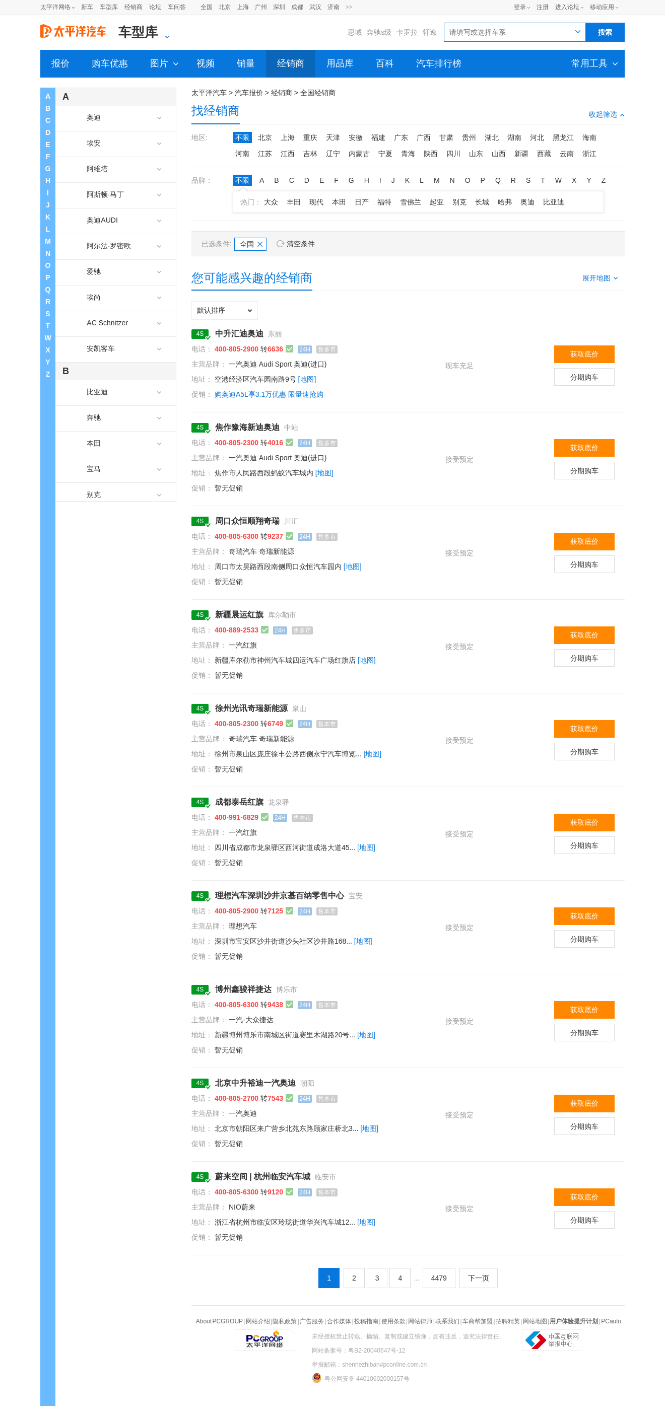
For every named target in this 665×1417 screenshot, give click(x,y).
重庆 (310, 137)
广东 (401, 137)
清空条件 (301, 244)
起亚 (437, 202)
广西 (424, 137)
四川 (453, 154)
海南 (589, 137)
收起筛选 (607, 114)
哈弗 (505, 202)
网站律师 (420, 1321)
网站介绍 (258, 1321)
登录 (520, 7)
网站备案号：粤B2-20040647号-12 (358, 1350)
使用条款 (393, 1321)
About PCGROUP (219, 1321)
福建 (378, 137)
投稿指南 (366, 1321)
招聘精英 (508, 1321)
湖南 (514, 137)
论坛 (155, 7)
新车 (87, 7)
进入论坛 (567, 7)
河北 (537, 137)
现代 (316, 202)
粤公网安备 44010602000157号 (361, 1378)
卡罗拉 (407, 32)
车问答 (177, 7)
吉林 (310, 154)
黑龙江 (563, 137)
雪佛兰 (410, 202)
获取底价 (584, 354)
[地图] (307, 379)
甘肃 (446, 137)
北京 (225, 7)
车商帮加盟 (477, 1321)
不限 (242, 137)
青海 (408, 154)
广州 (261, 7)
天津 (333, 137)
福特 (384, 202)
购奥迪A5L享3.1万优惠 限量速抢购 (269, 394)
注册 (543, 7)
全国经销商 (318, 93)
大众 (271, 202)
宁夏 (385, 154)
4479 (439, 1278)
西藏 (544, 154)
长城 (482, 202)
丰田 (294, 202)
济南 (333, 7)
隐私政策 (285, 1321)
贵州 (469, 137)
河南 (242, 154)
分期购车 (584, 377)
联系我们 (447, 1321)
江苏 (265, 154)
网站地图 (535, 1321)
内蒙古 (359, 154)
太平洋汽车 (209, 93)
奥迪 (527, 202)
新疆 (521, 154)
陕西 (431, 154)
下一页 (478, 1278)
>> (349, 7)
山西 (499, 154)
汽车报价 (249, 93)
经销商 (133, 7)
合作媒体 (339, 1321)
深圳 (279, 7)
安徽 (356, 137)
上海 (243, 7)
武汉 (315, 7)
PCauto (611, 1321)
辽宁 (333, 154)
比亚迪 (553, 202)
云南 (567, 154)
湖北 (492, 137)
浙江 (589, 154)
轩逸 (430, 32)
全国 (207, 7)
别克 (459, 202)
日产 (362, 202)
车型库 (109, 7)
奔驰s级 (379, 32)
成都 (297, 7)
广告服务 (312, 1321)
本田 (339, 202)
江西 (288, 154)
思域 (355, 32)
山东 (476, 154)
